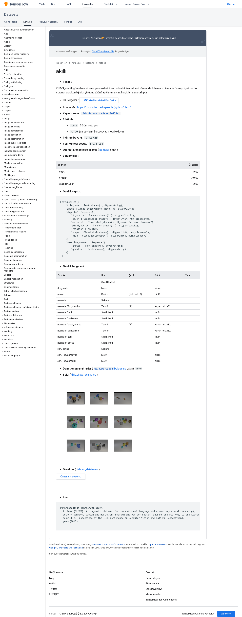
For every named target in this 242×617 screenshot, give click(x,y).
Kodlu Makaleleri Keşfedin (99, 100)
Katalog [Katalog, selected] (27, 21)
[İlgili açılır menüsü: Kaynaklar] (97, 4)
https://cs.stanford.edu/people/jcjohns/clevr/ (104, 107)
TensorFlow (61, 63)
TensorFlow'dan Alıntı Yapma (161, 599)
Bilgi (53, 4)
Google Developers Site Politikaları (66, 547)
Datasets (11, 14)
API (69, 4)
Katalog (102, 63)
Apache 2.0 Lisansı (158, 544)
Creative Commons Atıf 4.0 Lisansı (108, 544)
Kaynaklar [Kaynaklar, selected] (87, 4)
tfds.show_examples (83, 374)
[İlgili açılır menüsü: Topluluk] (117, 4)
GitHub (231, 4)
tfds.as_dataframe (87, 469)
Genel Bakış (10, 21)
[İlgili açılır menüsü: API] (75, 4)
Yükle (42, 4)
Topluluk (108, 4)
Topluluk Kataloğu (48, 21)
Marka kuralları (153, 594)
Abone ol (226, 613)
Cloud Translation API (103, 51)
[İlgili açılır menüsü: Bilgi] (60, 4)
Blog (51, 578)
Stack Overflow (154, 589)
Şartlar (52, 613)
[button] (22, 26)
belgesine (110, 368)
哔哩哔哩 (54, 594)
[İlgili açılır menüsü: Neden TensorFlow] (150, 4)
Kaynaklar (76, 63)
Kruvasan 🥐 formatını (102, 38)
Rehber (68, 21)
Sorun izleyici (153, 578)
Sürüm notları (153, 583)
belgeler (104, 149)
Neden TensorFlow (135, 4)
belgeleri (163, 38)
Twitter (53, 589)
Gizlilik (62, 613)
